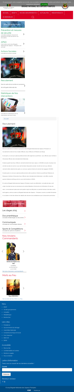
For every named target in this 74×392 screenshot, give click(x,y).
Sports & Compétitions (14, 229)
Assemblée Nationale (10, 330)
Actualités (6, 312)
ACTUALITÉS (44, 13)
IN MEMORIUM (8, 17)
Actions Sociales (12, 52)
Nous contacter (8, 355)
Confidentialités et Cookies (11, 350)
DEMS (5, 340)
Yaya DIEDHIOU (13, 296)
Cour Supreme (8, 335)
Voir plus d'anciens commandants (12, 271)
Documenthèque (14, 216)
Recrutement (7, 80)
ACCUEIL (6, 13)
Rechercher (7, 317)
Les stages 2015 (9, 210)
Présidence (7, 325)
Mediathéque (7, 314)
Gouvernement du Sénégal (11, 327)
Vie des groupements (10, 309)
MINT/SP (6, 338)
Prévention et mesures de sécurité (12, 34)
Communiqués (14, 223)
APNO (12, 44)
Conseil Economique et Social (12, 332)
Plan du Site (7, 348)
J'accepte (44, 4)
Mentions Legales (9, 353)
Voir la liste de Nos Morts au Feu (12, 299)
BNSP (5, 307)
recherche (32, 17)
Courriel (5, 366)
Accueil (6, 118)
